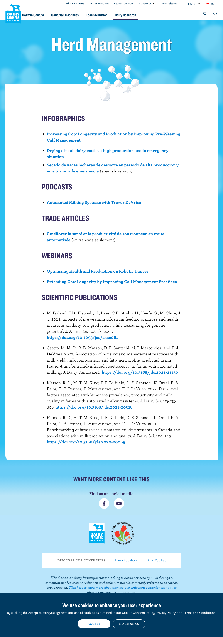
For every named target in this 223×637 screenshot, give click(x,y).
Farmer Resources (99, 3)
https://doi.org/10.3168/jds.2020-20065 (86, 441)
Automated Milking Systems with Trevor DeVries (94, 202)
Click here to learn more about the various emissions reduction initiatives (122, 587)
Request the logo (123, 3)
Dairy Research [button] (139, 14)
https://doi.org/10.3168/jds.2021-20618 (94, 406)
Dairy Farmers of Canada (13, 13)
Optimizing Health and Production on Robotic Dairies (98, 271)
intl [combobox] (212, 3)
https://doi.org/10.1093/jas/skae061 (82, 337)
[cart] (204, 15)
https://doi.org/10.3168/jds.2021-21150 (140, 372)
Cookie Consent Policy (138, 612)
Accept (94, 623)
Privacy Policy (165, 612)
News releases (169, 3)
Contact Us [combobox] (145, 3)
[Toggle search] (215, 15)
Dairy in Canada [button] (42, 14)
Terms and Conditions (199, 612)
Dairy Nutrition (126, 560)
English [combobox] (192, 3)
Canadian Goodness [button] (75, 14)
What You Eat (156, 560)
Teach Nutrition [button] (109, 14)
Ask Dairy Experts (75, 3)
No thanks (129, 623)
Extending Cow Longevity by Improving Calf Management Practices (112, 281)
